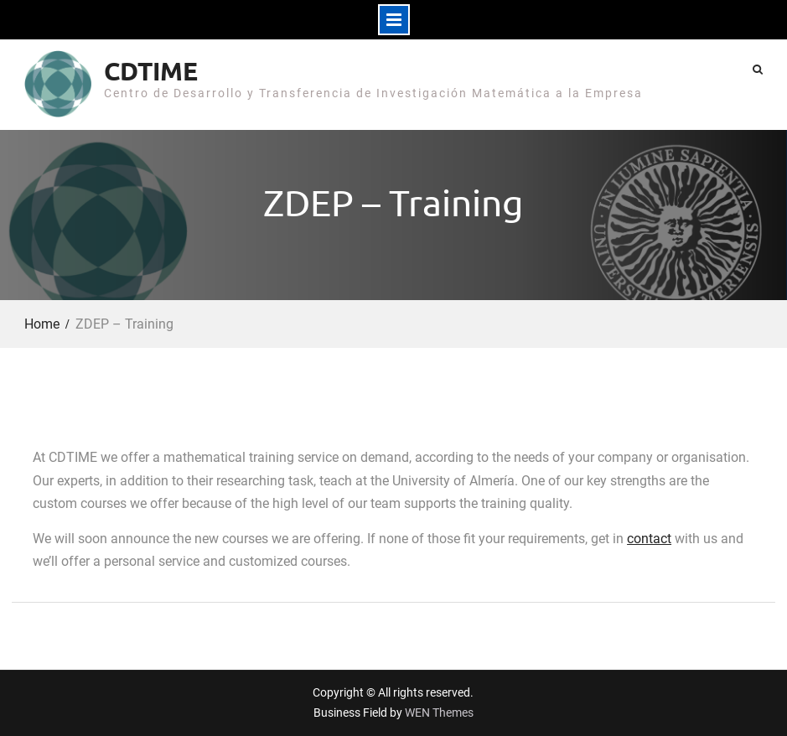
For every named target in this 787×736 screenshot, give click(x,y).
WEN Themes (439, 712)
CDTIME (151, 70)
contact (649, 539)
